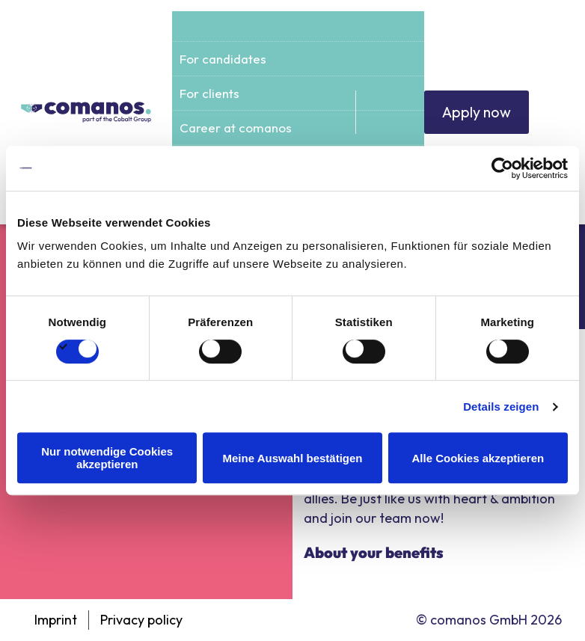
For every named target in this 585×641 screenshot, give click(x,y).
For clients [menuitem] (209, 93)
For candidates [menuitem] (223, 59)
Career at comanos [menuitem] (236, 127)
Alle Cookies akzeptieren (477, 458)
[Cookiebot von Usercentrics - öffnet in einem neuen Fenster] (502, 168)
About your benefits (374, 552)
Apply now (475, 111)
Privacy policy (141, 619)
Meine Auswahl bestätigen (293, 458)
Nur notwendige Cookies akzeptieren (107, 457)
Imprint (55, 619)
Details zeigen (501, 406)
